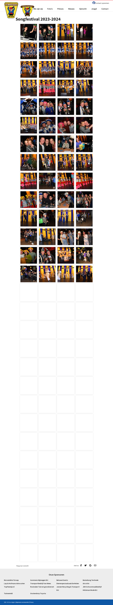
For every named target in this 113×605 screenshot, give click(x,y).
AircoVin (86, 583)
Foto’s (50, 9)
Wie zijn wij (38, 9)
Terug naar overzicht (22, 566)
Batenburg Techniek (90, 580)
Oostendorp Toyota (38, 593)
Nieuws (71, 9)
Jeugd (94, 9)
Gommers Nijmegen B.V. (39, 580)
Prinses (60, 9)
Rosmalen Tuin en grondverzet (42, 587)
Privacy (31, 602)
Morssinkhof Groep (11, 580)
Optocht (83, 9)
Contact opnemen (102, 3)
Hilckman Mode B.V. (90, 590)
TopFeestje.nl (9, 587)
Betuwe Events (62, 580)
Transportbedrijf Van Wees (40, 583)
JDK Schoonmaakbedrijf (92, 587)
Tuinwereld (8, 593)
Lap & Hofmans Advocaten (14, 583)
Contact (104, 9)
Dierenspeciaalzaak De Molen (67, 583)
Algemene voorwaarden (22, 602)
